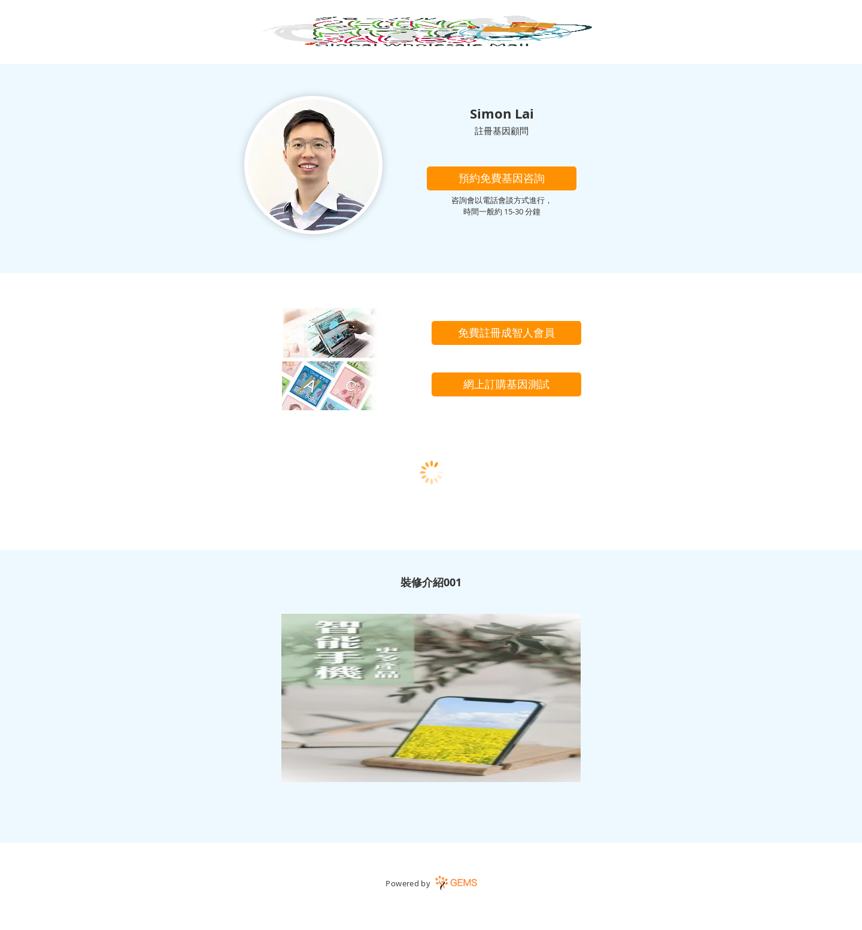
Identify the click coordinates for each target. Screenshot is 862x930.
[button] (501, 178)
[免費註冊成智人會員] (506, 333)
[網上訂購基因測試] (506, 384)
